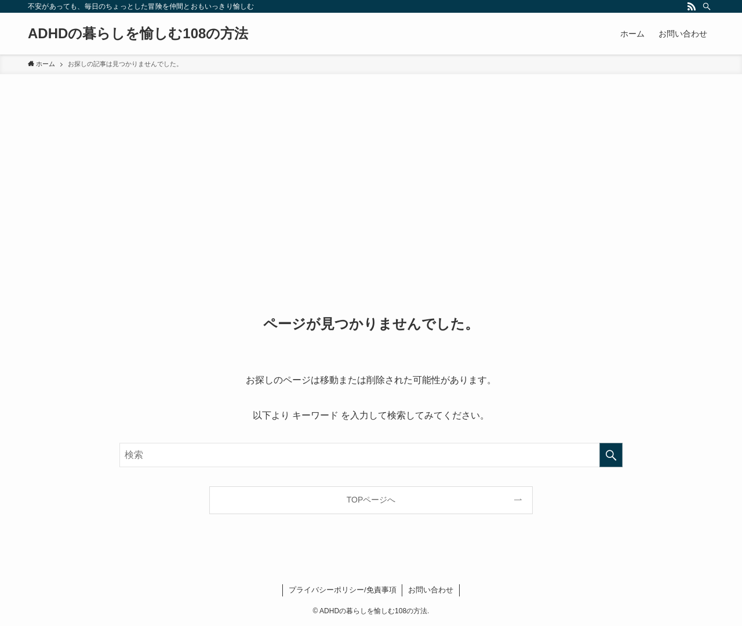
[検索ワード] (371, 455)
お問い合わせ (430, 589)
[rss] (691, 6)
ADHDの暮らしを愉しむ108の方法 (138, 34)
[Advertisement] (371, 161)
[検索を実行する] (611, 455)
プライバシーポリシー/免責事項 (343, 589)
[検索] (706, 6)
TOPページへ (371, 499)
